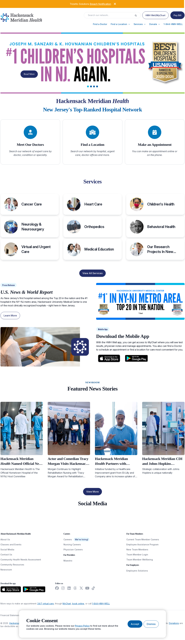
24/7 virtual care (45, 603)
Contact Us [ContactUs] (6, 554)
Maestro (67, 560)
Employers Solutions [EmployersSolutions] (137, 570)
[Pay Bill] (177, 15)
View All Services (92, 273)
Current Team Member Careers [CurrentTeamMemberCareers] (142, 539)
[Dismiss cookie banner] (151, 624)
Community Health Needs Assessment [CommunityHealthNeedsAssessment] (20, 559)
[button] (100, 24)
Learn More (10, 315)
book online (78, 603)
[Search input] (110, 15)
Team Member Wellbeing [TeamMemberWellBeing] (139, 559)
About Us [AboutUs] (5, 539)
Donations (174, 623)
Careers (67, 539)
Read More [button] (29, 74)
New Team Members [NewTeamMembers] (137, 549)
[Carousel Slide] (92, 63)
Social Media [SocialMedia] (7, 549)
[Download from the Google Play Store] (34, 589)
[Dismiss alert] (112, 3)
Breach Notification (100, 3)
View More (92, 491)
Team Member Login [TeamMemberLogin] (137, 554)
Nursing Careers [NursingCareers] (72, 544)
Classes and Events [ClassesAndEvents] (10, 544)
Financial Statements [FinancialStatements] (10, 615)
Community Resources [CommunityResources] (12, 564)
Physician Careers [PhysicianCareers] (73, 549)
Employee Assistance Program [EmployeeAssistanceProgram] (142, 544)
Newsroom (6, 569)
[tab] (88, 86)
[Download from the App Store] (10, 589)
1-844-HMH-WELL (101, 603)
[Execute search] (138, 15)
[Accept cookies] (135, 624)
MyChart (67, 603)
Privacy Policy (82, 625)
